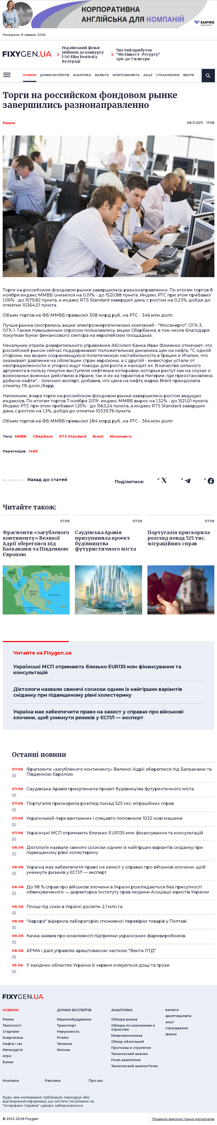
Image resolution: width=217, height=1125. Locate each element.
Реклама (53, 1081)
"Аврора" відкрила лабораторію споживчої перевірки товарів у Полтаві (113, 923)
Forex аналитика (126, 1060)
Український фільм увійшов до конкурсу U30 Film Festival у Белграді (80, 54)
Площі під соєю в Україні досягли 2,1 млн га (113, 908)
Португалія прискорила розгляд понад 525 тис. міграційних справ (113, 805)
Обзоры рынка (124, 1019)
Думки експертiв (54, 75)
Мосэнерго (121, 436)
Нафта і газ (12, 1044)
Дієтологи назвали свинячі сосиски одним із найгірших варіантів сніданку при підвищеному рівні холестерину (97, 692)
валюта (102, 75)
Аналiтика (82, 75)
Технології (12, 1025)
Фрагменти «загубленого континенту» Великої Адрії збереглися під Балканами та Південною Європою (119, 772)
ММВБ (20, 436)
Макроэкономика (126, 1035)
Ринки (9, 123)
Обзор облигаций (127, 1042)
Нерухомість (68, 1032)
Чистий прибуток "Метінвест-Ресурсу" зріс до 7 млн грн (135, 54)
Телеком (64, 1044)
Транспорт (66, 1025)
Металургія (13, 1050)
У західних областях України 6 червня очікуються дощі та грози (113, 967)
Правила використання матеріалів (183, 1119)
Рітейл (63, 1038)
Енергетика (13, 1038)
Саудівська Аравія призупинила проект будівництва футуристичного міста (113, 790)
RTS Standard (72, 436)
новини (29, 75)
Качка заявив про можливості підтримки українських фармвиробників (113, 937)
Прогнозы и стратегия (131, 1048)
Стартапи (11, 1032)
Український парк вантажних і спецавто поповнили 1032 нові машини (113, 820)
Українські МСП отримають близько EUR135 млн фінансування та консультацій (97, 669)
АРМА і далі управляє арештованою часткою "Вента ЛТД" (113, 952)
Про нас (96, 1081)
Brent (98, 436)
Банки (8, 1062)
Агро (7, 1056)
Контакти (11, 1081)
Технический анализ (129, 1054)
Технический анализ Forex (134, 1066)
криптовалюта (126, 75)
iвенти (188, 75)
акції (147, 75)
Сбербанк (43, 436)
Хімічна (63, 1050)
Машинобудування (74, 1019)
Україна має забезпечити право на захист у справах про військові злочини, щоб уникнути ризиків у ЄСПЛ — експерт (98, 715)
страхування (167, 75)
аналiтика (122, 1010)
